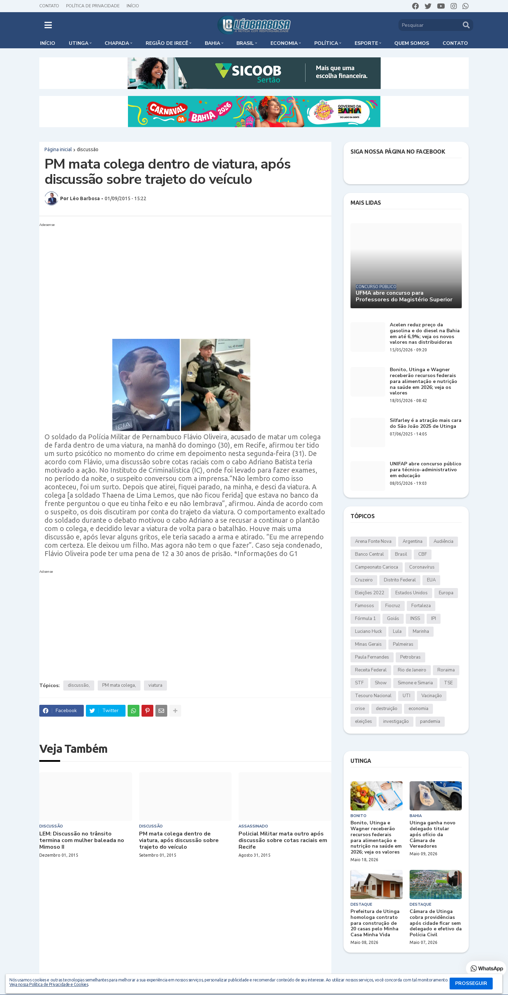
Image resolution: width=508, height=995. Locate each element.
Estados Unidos (411, 593)
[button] (48, 25)
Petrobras (410, 657)
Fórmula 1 (365, 618)
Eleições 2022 (369, 593)
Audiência (443, 541)
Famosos (364, 606)
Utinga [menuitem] (78, 43)
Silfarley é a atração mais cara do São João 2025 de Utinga (425, 424)
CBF (422, 554)
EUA (431, 580)
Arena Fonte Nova (373, 541)
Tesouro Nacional (373, 696)
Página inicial (58, 149)
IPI (433, 618)
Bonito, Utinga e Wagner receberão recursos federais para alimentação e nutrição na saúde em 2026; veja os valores (423, 381)
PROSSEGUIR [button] (471, 983)
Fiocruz (392, 606)
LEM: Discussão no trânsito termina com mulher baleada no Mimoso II (81, 841)
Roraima (446, 670)
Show (381, 683)
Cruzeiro (364, 580)
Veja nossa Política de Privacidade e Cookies (48, 984)
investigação (396, 721)
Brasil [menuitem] (245, 43)
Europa (446, 593)
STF (359, 683)
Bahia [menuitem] (212, 43)
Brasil (401, 554)
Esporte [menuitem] (366, 43)
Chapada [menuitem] (117, 43)
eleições (363, 721)
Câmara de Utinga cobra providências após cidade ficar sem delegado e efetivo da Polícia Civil (436, 923)
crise (360, 709)
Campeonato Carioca (376, 567)
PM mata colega (118, 685)
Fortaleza (421, 606)
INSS (415, 618)
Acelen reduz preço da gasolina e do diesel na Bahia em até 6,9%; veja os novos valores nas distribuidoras (425, 333)
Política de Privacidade (93, 6)
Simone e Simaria (415, 683)
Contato (49, 6)
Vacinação (431, 696)
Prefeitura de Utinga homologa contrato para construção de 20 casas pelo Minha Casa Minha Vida (375, 923)
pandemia (430, 721)
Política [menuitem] (326, 43)
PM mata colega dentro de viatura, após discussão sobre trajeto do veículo (179, 841)
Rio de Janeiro (412, 670)
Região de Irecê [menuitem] (167, 43)
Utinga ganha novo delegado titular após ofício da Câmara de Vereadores (432, 834)
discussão (87, 149)
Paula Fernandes (372, 657)
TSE (448, 683)
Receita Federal (371, 670)
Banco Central (369, 554)
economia (418, 709)
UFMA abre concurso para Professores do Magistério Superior (404, 296)
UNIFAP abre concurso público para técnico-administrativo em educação (425, 470)
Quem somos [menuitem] (411, 43)
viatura (155, 685)
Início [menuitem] (47, 43)
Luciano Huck (368, 631)
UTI (406, 696)
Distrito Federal (400, 580)
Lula (397, 631)
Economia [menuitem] (284, 43)
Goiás (393, 618)
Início (133, 6)
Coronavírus (422, 567)
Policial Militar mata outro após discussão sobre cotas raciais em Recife (283, 841)
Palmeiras (403, 644)
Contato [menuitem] (455, 43)
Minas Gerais (368, 644)
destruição (386, 709)
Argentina (412, 541)
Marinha (421, 631)
